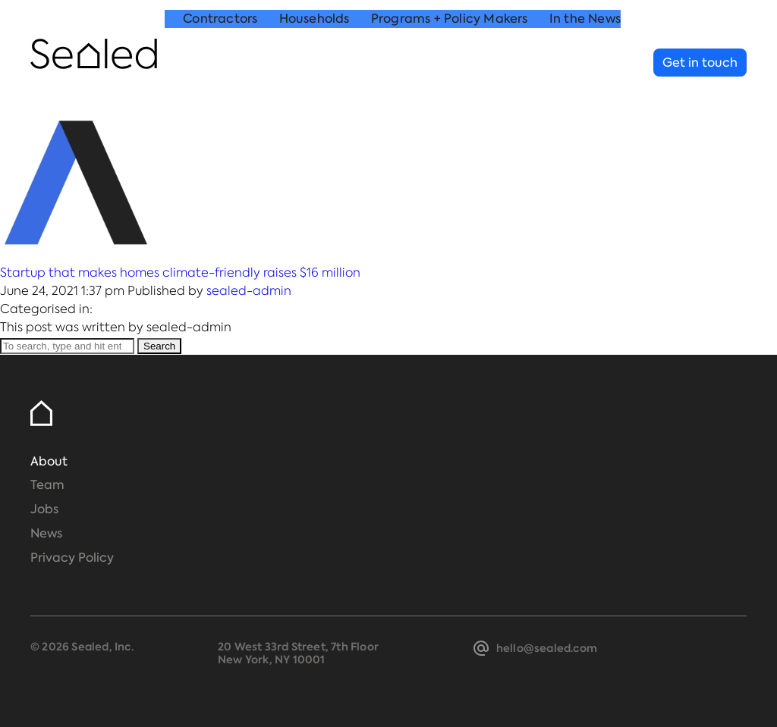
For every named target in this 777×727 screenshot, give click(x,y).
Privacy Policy (72, 558)
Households (314, 63)
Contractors (220, 63)
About (49, 461)
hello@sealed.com (546, 648)
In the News (585, 63)
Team (47, 485)
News (46, 533)
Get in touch (700, 63)
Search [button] (159, 346)
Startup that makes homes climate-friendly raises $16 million (180, 272)
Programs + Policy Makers (449, 63)
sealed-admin (248, 291)
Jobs (44, 509)
